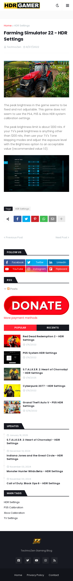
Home (8, 25)
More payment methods (20, 318)
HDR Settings (22, 25)
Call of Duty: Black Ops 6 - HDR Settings (33, 483)
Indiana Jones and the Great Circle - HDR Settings (35, 457)
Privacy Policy (35, 575)
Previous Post (14, 237)
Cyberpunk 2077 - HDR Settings (44, 386)
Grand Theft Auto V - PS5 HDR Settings (43, 404)
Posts (12, 289)
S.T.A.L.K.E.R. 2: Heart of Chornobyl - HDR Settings (45, 371)
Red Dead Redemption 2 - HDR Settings (43, 338)
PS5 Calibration (13, 507)
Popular (20, 327)
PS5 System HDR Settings (40, 353)
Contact (54, 575)
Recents (53, 327)
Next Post (61, 237)
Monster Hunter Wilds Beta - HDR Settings (35, 471)
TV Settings (11, 518)
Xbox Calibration (14, 513)
